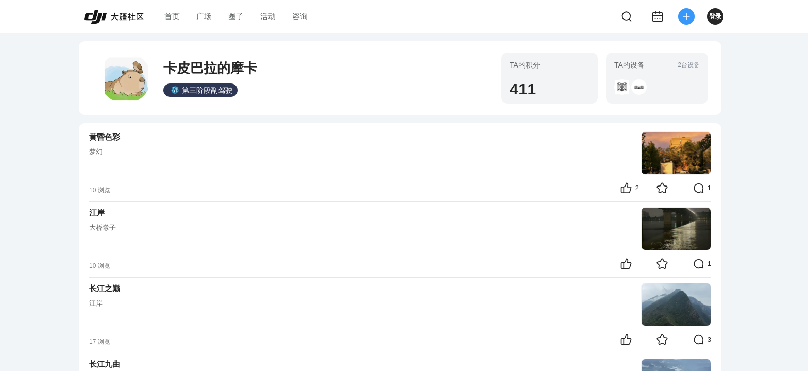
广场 (204, 16)
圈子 (236, 16)
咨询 (300, 16)
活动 (268, 16)
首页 (172, 16)
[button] (622, 87)
